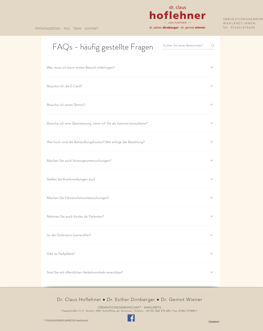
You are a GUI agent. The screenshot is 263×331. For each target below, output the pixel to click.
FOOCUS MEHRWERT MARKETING (61, 320)
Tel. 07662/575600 (239, 27)
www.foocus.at (82, 320)
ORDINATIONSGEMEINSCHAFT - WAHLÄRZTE (129, 307)
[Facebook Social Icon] (131, 318)
